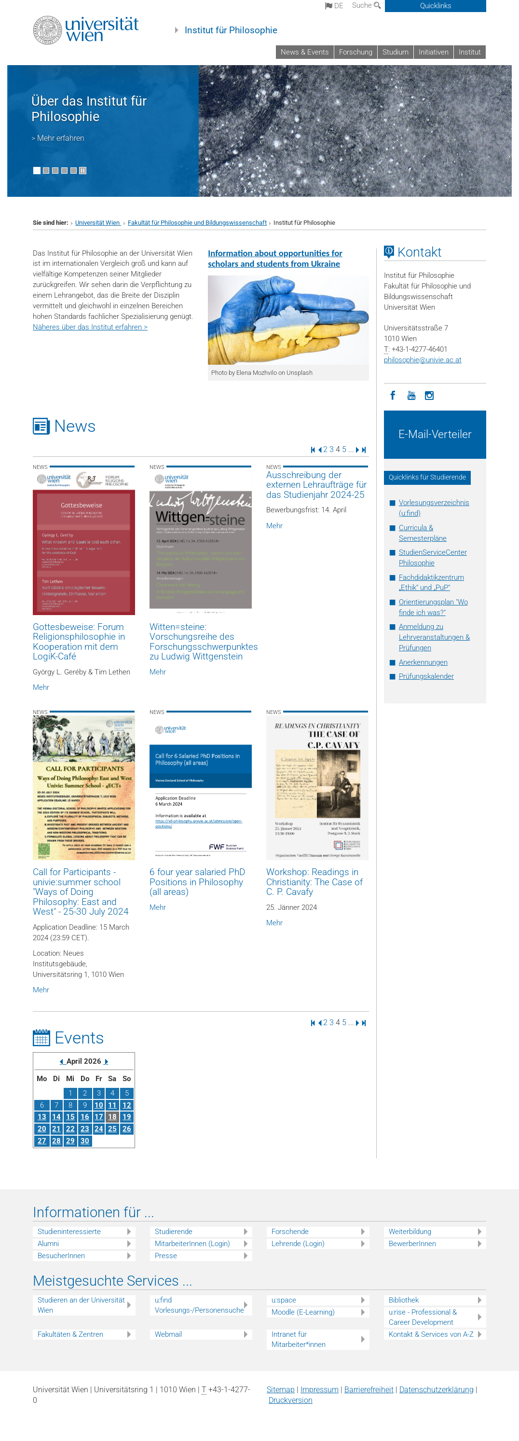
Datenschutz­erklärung (436, 1389)
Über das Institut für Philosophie (89, 109)
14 (56, 1116)
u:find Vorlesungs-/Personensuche (199, 1305)
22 (70, 1129)
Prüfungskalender (426, 676)
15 (70, 1116)
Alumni (48, 1243)
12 (127, 1105)
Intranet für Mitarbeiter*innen (299, 1339)
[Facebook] (393, 394)
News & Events (305, 52)
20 (42, 1129)
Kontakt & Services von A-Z (431, 1334)
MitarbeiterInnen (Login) (192, 1243)
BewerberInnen (412, 1243)
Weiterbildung (410, 1231)
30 (85, 1141)
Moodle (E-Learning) (303, 1312)
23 (85, 1129)
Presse (166, 1255)
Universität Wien (98, 222)
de (334, 5)
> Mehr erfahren (57, 138)
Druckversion (291, 1400)
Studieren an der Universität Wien (81, 1305)
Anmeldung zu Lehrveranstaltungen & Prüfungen (434, 637)
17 (99, 1116)
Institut (470, 52)
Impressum (319, 1389)
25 (112, 1129)
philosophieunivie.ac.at (423, 360)
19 (127, 1116)
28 (56, 1141)
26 (127, 1129)
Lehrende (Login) (298, 1243)
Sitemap (281, 1389)
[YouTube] (411, 394)
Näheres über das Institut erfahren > (90, 327)
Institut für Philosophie (231, 30)
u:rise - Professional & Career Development (423, 1317)
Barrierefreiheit (369, 1389)
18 (112, 1116)
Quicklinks (435, 5)
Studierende (173, 1231)
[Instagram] (430, 394)
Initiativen (434, 52)
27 (42, 1141)
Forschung (355, 52)
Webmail (168, 1334)
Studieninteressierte (69, 1231)
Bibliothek (404, 1300)
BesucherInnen (61, 1255)
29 (70, 1141)
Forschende (290, 1231)
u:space (284, 1300)
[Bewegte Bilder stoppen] (82, 170)
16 (85, 1116)
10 (99, 1105)
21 (56, 1129)
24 (99, 1129)
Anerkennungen (423, 662)
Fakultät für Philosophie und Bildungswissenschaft (197, 222)
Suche (366, 5)
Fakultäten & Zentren (70, 1334)
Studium (395, 52)
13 (42, 1116)
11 (112, 1105)
